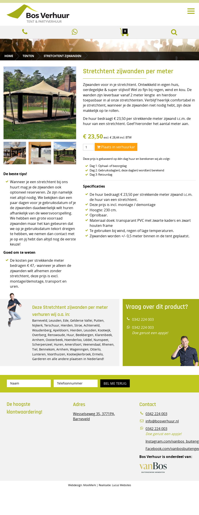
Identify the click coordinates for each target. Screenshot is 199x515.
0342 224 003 (143, 319)
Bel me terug (115, 383)
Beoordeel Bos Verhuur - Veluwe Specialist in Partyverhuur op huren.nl (34, 437)
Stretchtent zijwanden (62, 56)
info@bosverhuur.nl (162, 421)
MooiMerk (89, 485)
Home (8, 56)
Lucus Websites (121, 485)
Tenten (28, 56)
